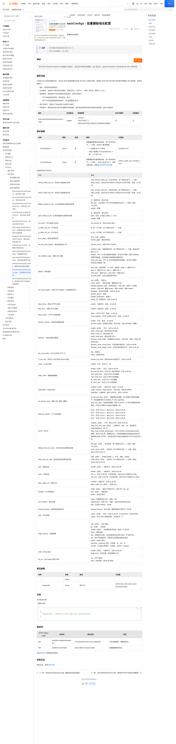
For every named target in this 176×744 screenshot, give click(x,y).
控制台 (156, 3)
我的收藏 (136, 29)
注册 (161, 3)
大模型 (23, 4)
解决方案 (36, 4)
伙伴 (61, 4)
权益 (43, 4)
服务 (66, 4)
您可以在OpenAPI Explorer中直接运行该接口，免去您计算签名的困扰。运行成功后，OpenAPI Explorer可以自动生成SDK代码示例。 (89, 67)
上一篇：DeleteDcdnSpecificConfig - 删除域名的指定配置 (58, 673)
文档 (145, 3)
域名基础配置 (106, 15)
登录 (169, 3)
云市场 (55, 4)
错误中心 (43, 653)
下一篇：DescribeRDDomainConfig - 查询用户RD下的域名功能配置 (116, 673)
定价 (49, 4)
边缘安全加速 (16, 9)
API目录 (89, 15)
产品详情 (125, 29)
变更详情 (51, 665)
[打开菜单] (3, 3)
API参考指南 (81, 15)
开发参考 (72, 15)
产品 (29, 4)
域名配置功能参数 (105, 165)
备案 (150, 3)
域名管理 (97, 15)
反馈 (92, 684)
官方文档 (6, 9)
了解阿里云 (75, 4)
